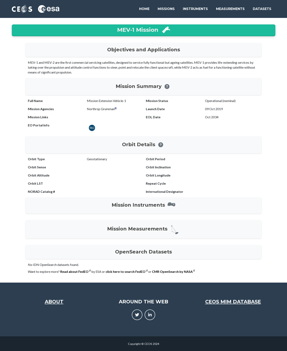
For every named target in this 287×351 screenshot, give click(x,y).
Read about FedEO (75, 271)
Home (144, 9)
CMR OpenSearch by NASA (173, 271)
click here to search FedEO (127, 271)
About (54, 302)
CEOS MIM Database (233, 302)
